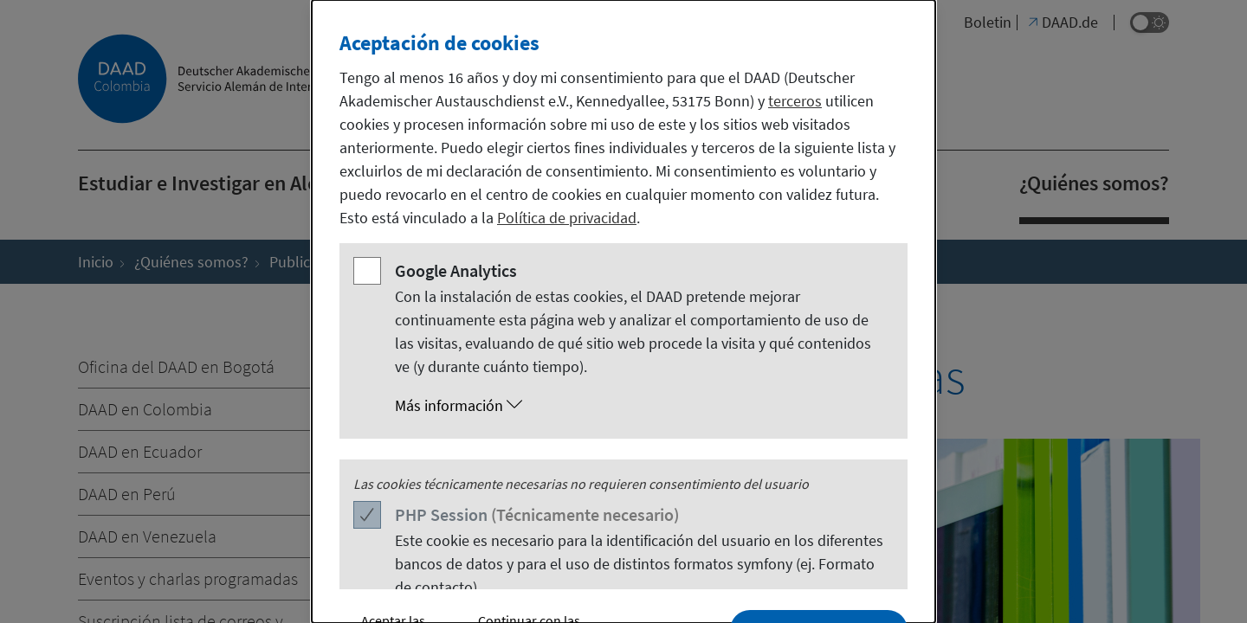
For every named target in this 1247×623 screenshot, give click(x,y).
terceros (795, 101)
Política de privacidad (566, 218)
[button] (641, 406)
